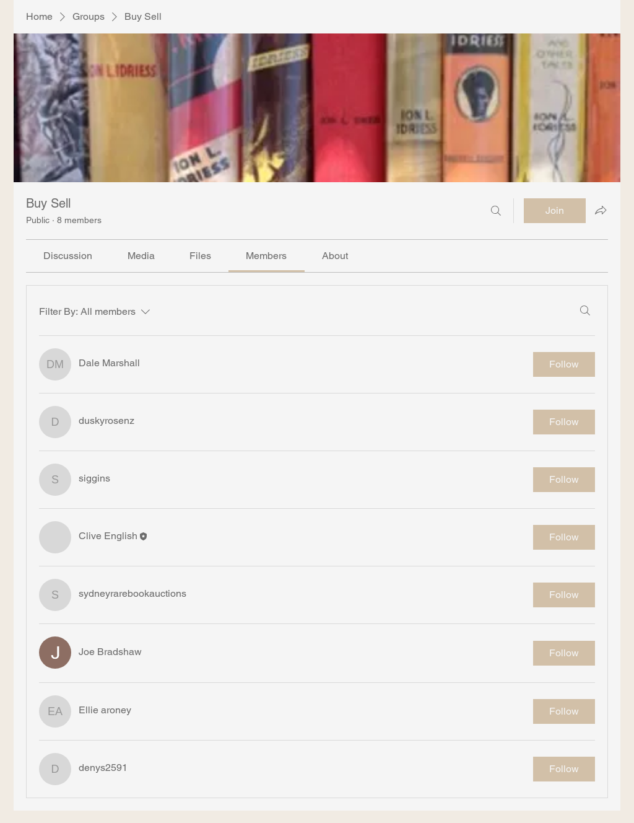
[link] (67, 256)
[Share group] (600, 210)
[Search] (496, 210)
